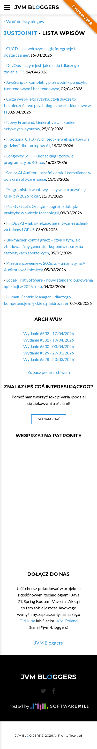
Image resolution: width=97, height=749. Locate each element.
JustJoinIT (20, 33)
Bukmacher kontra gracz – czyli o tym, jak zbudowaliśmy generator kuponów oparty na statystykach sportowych (43, 246)
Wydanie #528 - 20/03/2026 (48, 359)
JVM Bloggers (48, 643)
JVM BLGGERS (36, 7)
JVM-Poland (66, 620)
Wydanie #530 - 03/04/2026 (48, 346)
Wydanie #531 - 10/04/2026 (48, 339)
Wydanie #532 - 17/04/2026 (48, 333)
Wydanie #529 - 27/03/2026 (48, 352)
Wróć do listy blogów (24, 21)
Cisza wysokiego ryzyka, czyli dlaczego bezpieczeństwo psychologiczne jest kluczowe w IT (47, 105)
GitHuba (27, 620)
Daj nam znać (48, 419)
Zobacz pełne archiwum (48, 372)
